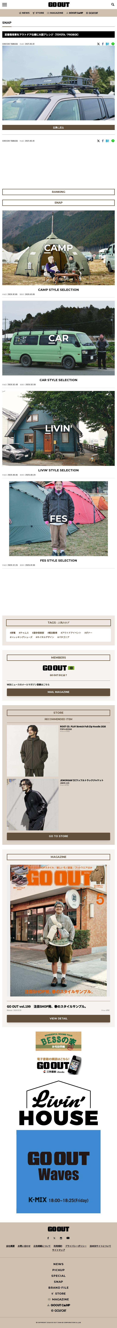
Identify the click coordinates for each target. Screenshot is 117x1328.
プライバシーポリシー (76, 1245)
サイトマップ (58, 1249)
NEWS (58, 1264)
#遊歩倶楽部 (38, 632)
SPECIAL (58, 1276)
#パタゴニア (63, 637)
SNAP (58, 1281)
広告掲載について (42, 1245)
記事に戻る (58, 127)
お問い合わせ (24, 1245)
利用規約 (58, 1245)
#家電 (12, 632)
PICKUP (58, 1270)
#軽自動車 (52, 632)
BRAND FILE (58, 1287)
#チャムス (24, 632)
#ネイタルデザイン (45, 637)
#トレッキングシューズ (21, 637)
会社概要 (10, 1245)
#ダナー (88, 632)
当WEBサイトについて (100, 1245)
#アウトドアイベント (71, 632)
